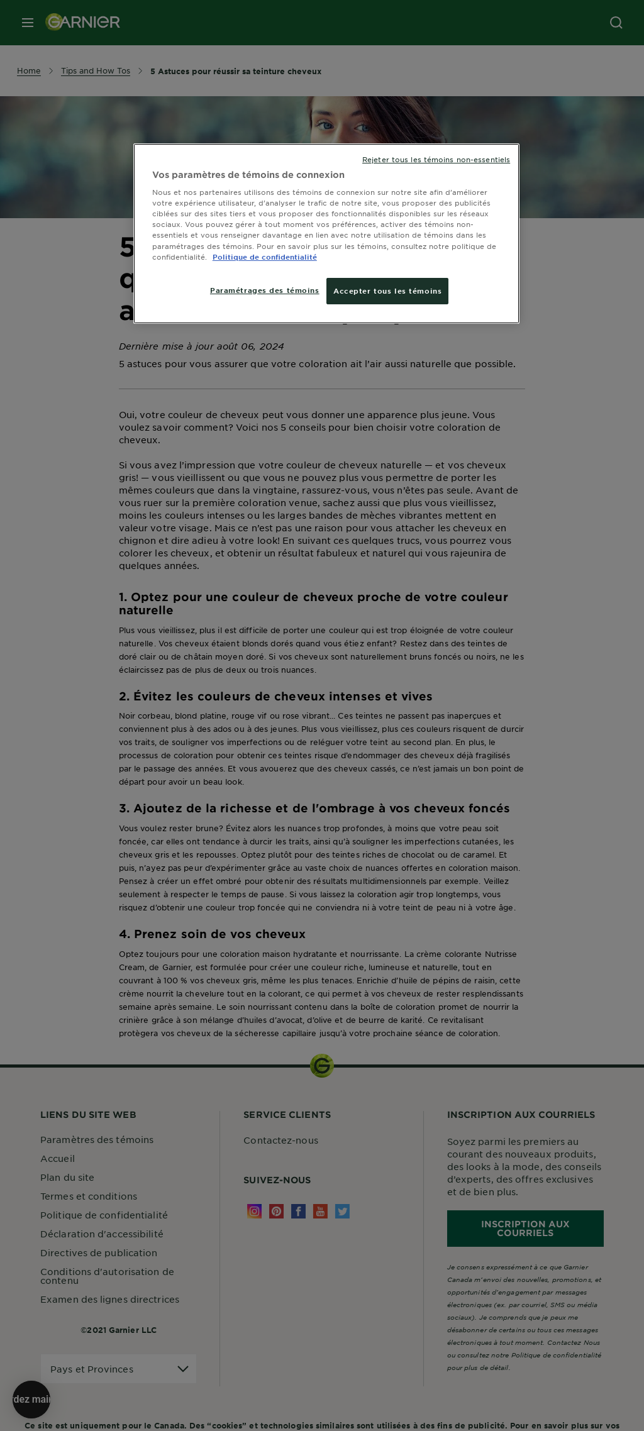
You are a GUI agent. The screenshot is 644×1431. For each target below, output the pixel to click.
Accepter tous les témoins (387, 290)
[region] (326, 233)
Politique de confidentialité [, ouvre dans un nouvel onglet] (265, 256)
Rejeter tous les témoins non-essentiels (436, 159)
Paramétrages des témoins (264, 289)
